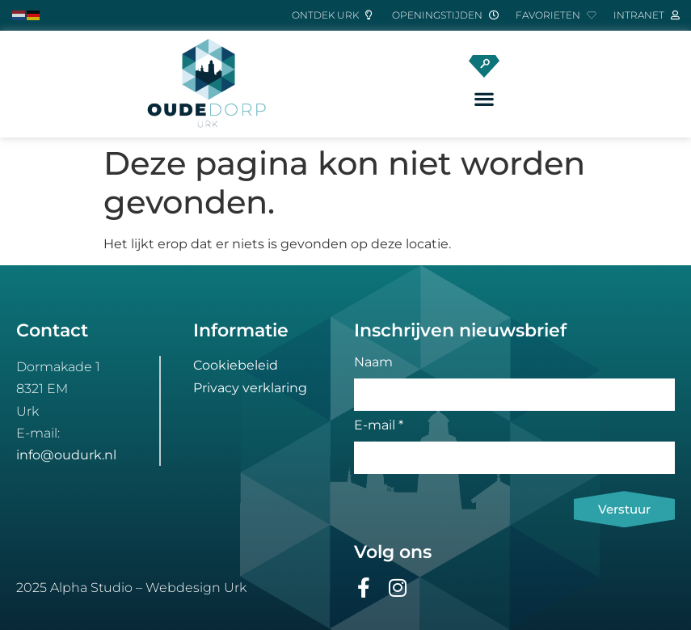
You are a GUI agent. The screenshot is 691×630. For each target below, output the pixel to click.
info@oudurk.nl (66, 455)
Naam (373, 363)
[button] (483, 99)
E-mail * (378, 426)
